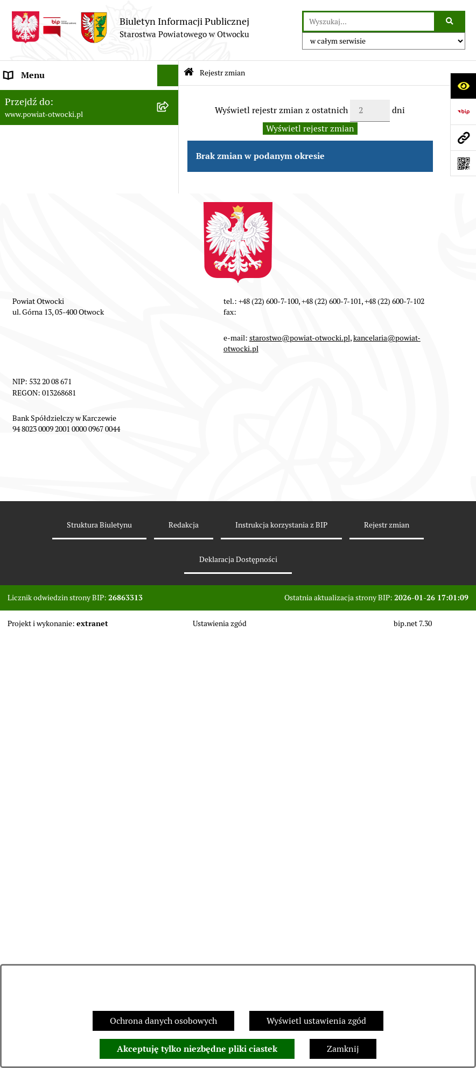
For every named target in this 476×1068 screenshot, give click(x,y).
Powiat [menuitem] (17, 183)
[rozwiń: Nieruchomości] (170, 399)
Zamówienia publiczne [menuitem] (48, 420)
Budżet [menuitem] (17, 506)
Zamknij (343, 1049)
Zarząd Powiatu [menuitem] (34, 118)
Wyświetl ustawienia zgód (316, 1021)
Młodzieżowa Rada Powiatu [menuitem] (57, 139)
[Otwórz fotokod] (463, 163)
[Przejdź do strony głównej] (130, 27)
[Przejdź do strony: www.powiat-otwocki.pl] (463, 137)
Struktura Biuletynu (99, 956)
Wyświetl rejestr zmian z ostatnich (281, 110)
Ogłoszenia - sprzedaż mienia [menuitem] (60, 312)
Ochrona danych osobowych (163, 1021)
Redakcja (184, 956)
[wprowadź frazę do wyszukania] (369, 21)
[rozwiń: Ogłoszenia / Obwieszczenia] (170, 291)
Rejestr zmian (222, 73)
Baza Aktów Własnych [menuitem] (46, 575)
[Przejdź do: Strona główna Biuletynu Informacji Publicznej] (189, 73)
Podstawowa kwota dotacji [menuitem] (55, 441)
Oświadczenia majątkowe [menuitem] (53, 484)
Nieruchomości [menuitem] (33, 398)
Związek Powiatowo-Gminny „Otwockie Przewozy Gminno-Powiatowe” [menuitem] (63, 540)
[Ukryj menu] (168, 75)
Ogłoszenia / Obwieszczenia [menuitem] (58, 290)
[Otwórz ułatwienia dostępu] (463, 86)
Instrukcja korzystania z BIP (281, 956)
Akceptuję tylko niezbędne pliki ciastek (197, 1049)
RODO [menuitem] (16, 226)
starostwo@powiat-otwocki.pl (299, 769)
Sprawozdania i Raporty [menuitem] (50, 333)
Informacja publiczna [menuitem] (45, 247)
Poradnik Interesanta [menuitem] (45, 161)
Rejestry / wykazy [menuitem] (37, 355)
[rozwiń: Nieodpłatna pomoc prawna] (170, 205)
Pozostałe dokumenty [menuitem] (46, 269)
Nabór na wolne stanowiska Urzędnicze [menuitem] (80, 377)
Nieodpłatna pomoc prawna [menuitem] (57, 204)
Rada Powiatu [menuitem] (30, 96)
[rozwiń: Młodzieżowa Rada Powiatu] (170, 140)
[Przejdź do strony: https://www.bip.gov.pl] (463, 111)
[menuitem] (89, 463)
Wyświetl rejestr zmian (310, 128)
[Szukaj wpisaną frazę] (450, 21)
